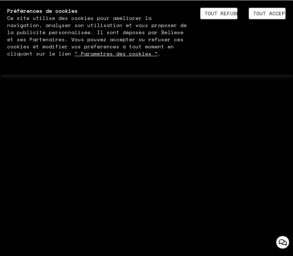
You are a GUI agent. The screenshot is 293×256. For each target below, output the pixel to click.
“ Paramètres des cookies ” (116, 53)
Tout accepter (269, 13)
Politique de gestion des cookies (58, 60)
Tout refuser (221, 13)
